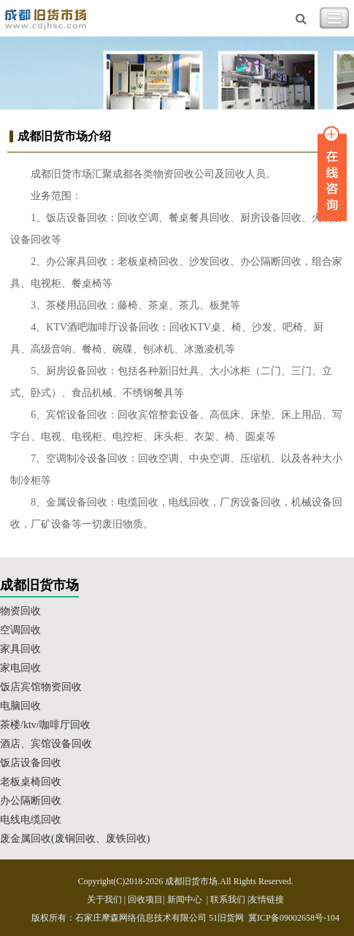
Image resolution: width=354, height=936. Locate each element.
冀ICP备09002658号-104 (293, 918)
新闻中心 (184, 899)
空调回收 (20, 629)
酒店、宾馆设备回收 (46, 743)
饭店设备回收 (30, 762)
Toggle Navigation (334, 18)
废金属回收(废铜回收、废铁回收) (75, 838)
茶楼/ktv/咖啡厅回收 (45, 724)
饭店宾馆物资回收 (41, 686)
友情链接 (266, 899)
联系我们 (227, 899)
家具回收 (20, 648)
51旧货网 (226, 918)
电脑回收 (20, 705)
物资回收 (20, 611)
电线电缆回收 (30, 819)
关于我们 (104, 899)
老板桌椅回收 (30, 781)
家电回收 (20, 667)
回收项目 (145, 899)
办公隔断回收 (30, 800)
